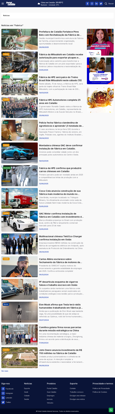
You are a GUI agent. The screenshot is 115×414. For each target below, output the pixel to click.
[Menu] (2, 3)
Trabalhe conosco (76, 392)
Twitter (6, 402)
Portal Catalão (52, 388)
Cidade (27, 396)
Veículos (50, 403)
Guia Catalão (51, 392)
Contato (73, 388)
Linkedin (6, 398)
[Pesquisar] (109, 3)
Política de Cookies (100, 392)
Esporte (27, 388)
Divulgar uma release (77, 396)
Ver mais (4, 371)
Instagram (7, 393)
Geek (26, 392)
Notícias (6, 15)
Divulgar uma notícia (77, 399)
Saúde (26, 399)
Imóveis (50, 399)
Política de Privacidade (101, 388)
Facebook (7, 389)
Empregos (50, 396)
